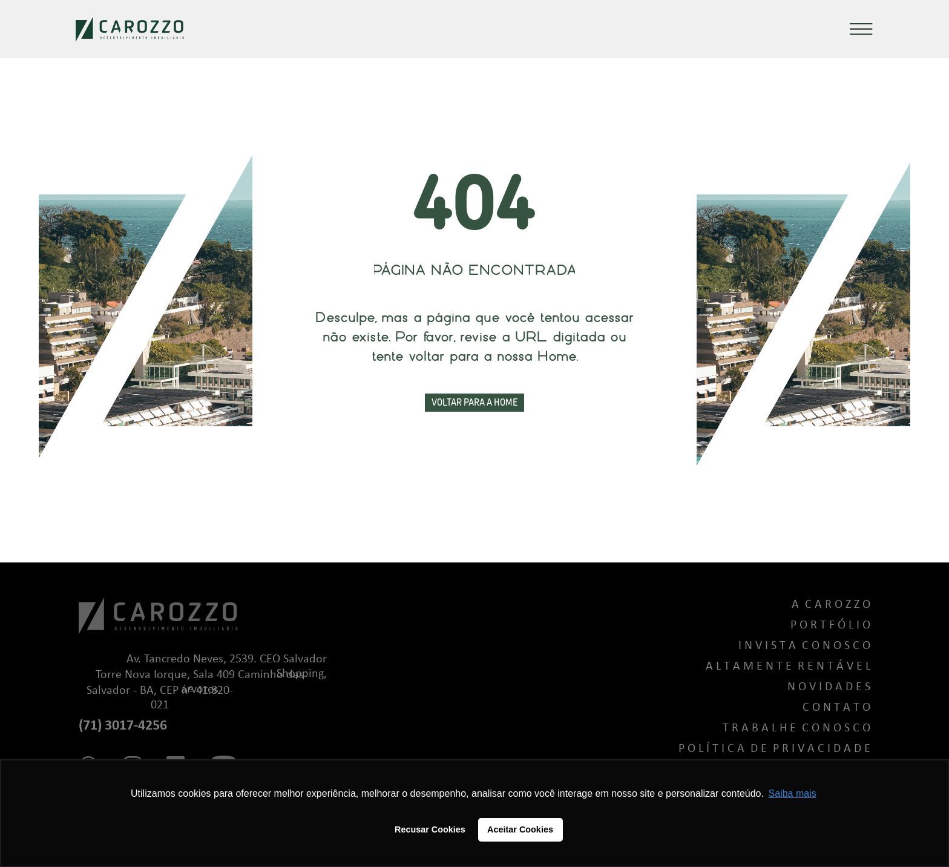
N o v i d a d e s (828, 687)
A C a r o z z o (831, 605)
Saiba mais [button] (792, 793)
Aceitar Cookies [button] (520, 829)
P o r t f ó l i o (830, 625)
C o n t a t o (836, 708)
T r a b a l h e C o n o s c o (796, 728)
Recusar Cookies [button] (430, 829)
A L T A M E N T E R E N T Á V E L (788, 667)
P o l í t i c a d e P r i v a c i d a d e (774, 749)
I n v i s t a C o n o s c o (804, 646)
